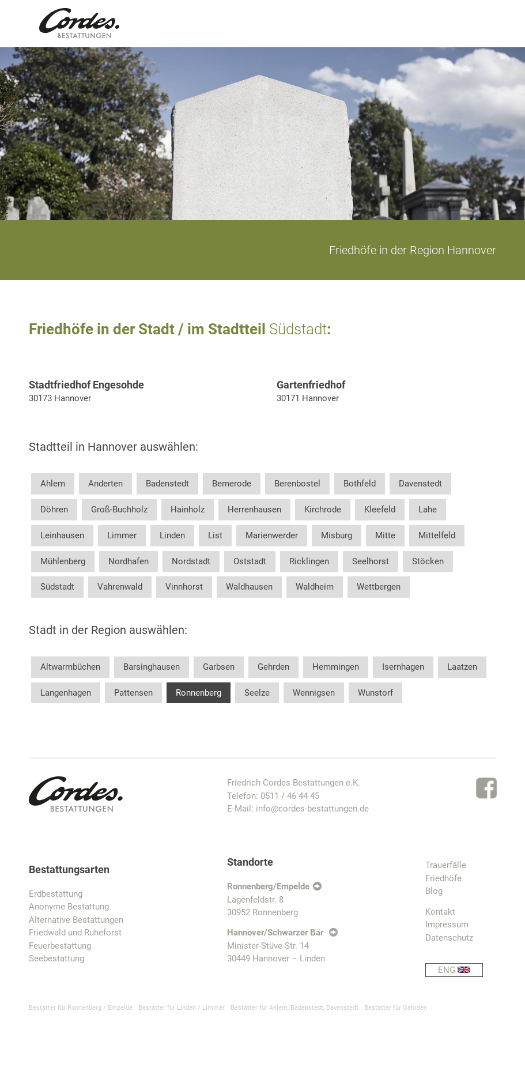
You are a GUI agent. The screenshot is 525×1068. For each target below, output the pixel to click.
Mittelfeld (436, 535)
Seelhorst (370, 561)
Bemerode (231, 483)
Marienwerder (271, 535)
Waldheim (315, 587)
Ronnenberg (198, 693)
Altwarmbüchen (70, 667)
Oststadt (249, 561)
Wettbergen (379, 587)
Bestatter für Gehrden (395, 1008)
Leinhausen (62, 535)
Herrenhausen (254, 509)
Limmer (122, 535)
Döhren (54, 509)
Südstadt (57, 587)
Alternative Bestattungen (76, 920)
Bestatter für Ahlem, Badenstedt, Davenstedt (294, 1008)
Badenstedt (167, 483)
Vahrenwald (119, 587)
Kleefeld (379, 509)
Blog (434, 891)
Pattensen (133, 693)
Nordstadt (191, 561)
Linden (172, 535)
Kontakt (440, 912)
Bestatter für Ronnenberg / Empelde (81, 1008)
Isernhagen (403, 667)
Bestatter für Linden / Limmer (181, 1008)
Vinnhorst (184, 587)
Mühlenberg (62, 561)
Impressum (447, 924)
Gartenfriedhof (311, 385)
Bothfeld (359, 483)
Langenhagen (65, 693)
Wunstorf (375, 693)
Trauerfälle (445, 865)
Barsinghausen (151, 667)
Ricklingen (309, 561)
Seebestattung (56, 958)
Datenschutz (449, 938)
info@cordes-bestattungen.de (312, 808)
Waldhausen (249, 587)
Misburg (336, 535)
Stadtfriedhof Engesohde (86, 385)
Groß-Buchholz (119, 509)
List (215, 535)
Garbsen (219, 667)
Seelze (257, 693)
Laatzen (462, 667)
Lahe (427, 509)
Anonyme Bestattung (69, 906)
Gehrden (273, 667)
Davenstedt (420, 483)
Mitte (385, 535)
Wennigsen (314, 693)
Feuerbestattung (60, 946)
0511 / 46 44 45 (289, 796)
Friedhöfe (443, 878)
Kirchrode (322, 509)
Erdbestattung (55, 894)
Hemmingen (335, 667)
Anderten (105, 483)
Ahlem (52, 483)
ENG (460, 970)
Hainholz (188, 509)
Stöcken (428, 561)
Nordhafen (128, 561)
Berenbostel (297, 483)
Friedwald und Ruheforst (75, 932)
